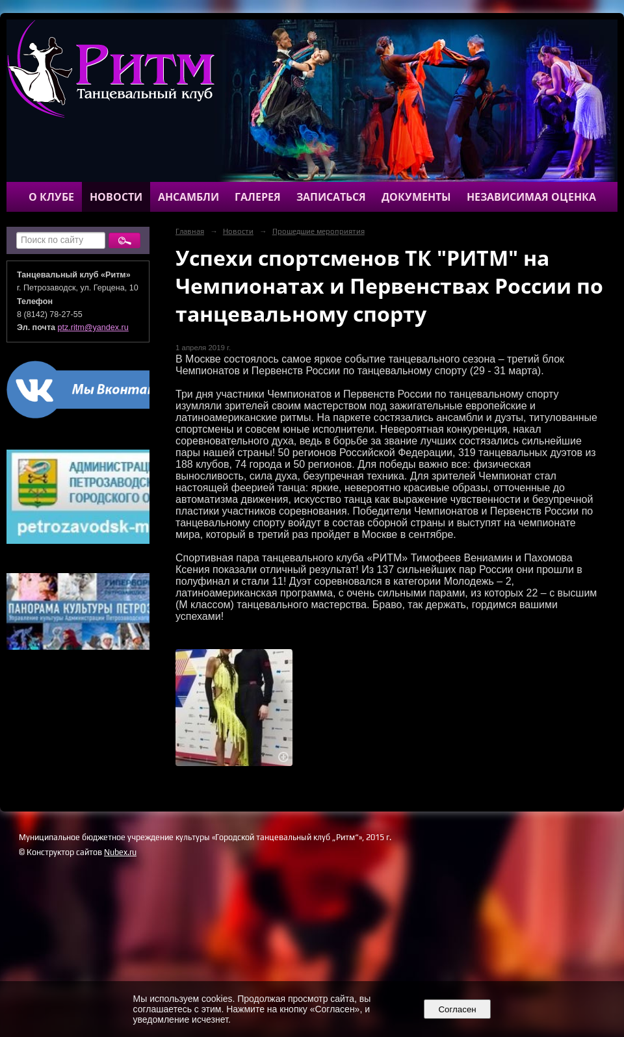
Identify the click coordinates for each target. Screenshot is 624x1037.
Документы (416, 197)
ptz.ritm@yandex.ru (93, 327)
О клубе (51, 197)
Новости (116, 197)
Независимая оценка (531, 197)
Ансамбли (188, 197)
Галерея (258, 197)
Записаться (331, 197)
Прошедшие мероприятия (318, 231)
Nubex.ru (120, 852)
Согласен (457, 1009)
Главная (190, 231)
